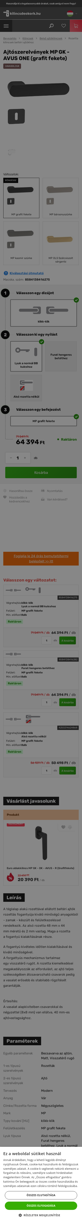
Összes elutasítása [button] (41, 1195)
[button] (41, 1215)
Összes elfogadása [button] (41, 1205)
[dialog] (41, 611)
